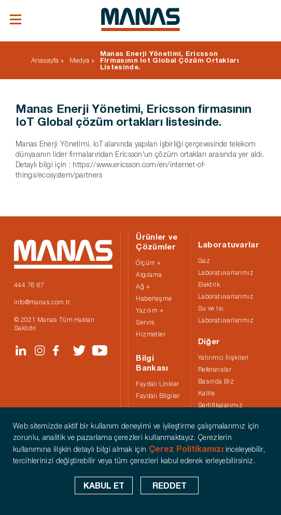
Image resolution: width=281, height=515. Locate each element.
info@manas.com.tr (42, 302)
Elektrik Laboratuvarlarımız (226, 290)
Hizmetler (150, 334)
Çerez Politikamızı (186, 448)
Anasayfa (45, 60)
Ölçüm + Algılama (149, 268)
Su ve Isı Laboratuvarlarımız (226, 314)
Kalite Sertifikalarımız (220, 399)
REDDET (169, 485)
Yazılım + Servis (149, 316)
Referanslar (214, 369)
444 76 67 (29, 285)
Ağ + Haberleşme (154, 292)
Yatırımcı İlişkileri (223, 357)
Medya (79, 60)
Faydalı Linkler (157, 384)
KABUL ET (103, 485)
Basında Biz (216, 381)
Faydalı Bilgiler (157, 396)
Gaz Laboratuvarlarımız (226, 266)
